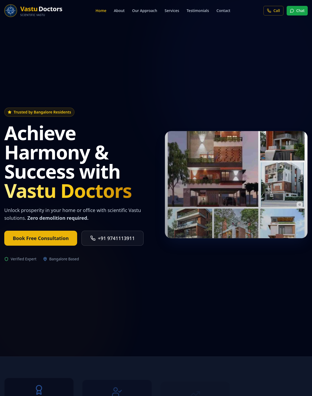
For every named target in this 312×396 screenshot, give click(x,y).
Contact (223, 10)
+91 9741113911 (112, 238)
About (119, 10)
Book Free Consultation (41, 238)
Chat (297, 10)
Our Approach (144, 10)
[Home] (33, 10)
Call (273, 10)
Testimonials (198, 10)
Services (172, 10)
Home (101, 10)
